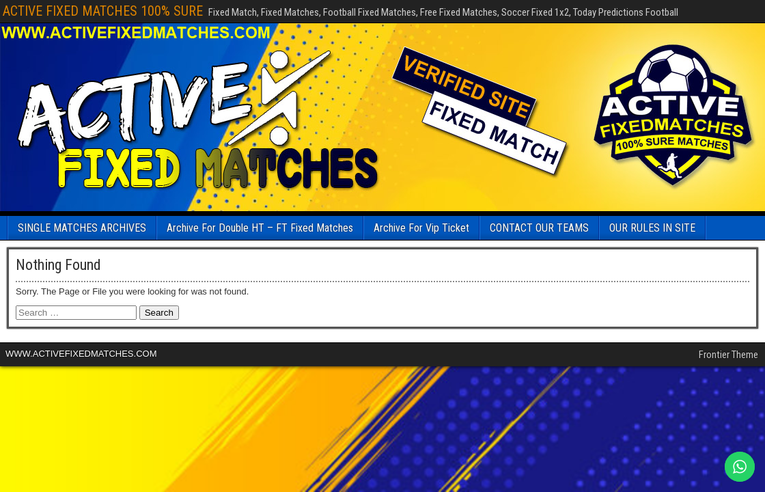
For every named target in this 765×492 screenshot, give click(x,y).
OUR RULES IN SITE (652, 227)
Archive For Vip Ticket (421, 227)
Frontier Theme (728, 354)
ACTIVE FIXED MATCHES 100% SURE (103, 11)
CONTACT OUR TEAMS (539, 227)
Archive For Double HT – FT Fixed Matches (260, 227)
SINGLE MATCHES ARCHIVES (82, 227)
